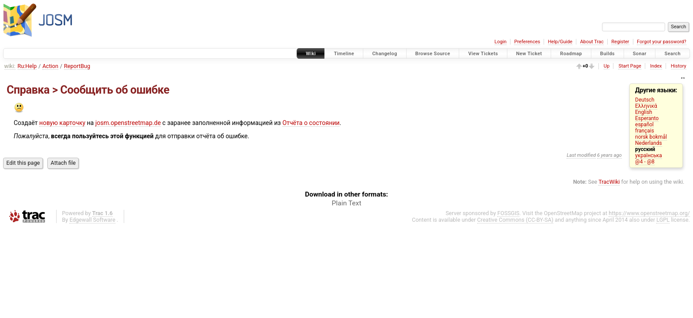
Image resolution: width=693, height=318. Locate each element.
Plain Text (347, 203)
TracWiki (609, 181)
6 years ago (609, 155)
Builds (607, 54)
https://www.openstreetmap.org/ (649, 213)
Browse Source (432, 54)
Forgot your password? (661, 42)
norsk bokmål (651, 137)
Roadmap (571, 54)
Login (500, 42)
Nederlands (648, 143)
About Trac (592, 42)
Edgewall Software (92, 219)
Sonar (640, 54)
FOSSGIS (508, 213)
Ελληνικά (646, 106)
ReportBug (77, 66)
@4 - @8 (645, 162)
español (644, 124)
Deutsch (644, 100)
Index (656, 66)
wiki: (9, 66)
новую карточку (62, 122)
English (643, 112)
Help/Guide (560, 42)
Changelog (384, 54)
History (678, 66)
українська (648, 155)
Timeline (344, 54)
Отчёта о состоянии (311, 122)
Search (672, 54)
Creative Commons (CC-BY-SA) (515, 219)
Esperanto (647, 118)
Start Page (629, 66)
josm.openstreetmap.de (128, 122)
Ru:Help (27, 66)
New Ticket (529, 54)
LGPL (663, 219)
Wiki (311, 54)
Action (50, 66)
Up (606, 66)
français (644, 131)
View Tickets (483, 54)
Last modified (581, 155)
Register (620, 42)
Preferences (527, 42)
